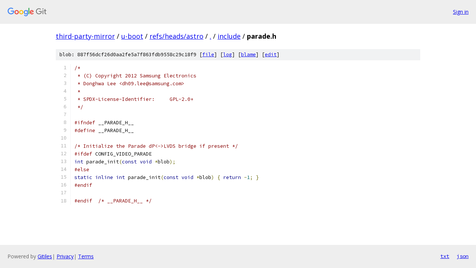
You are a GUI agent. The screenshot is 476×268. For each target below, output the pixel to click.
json (463, 256)
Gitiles (45, 256)
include (229, 36)
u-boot (132, 36)
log (227, 54)
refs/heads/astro (176, 36)
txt (444, 256)
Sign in (461, 11)
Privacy (65, 256)
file (208, 54)
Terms (86, 256)
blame (248, 54)
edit (271, 54)
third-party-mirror (85, 36)
